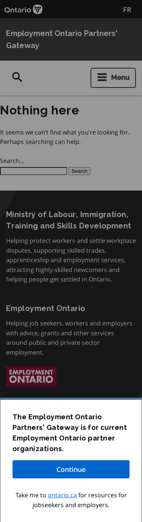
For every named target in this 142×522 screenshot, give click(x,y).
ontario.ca (62, 497)
